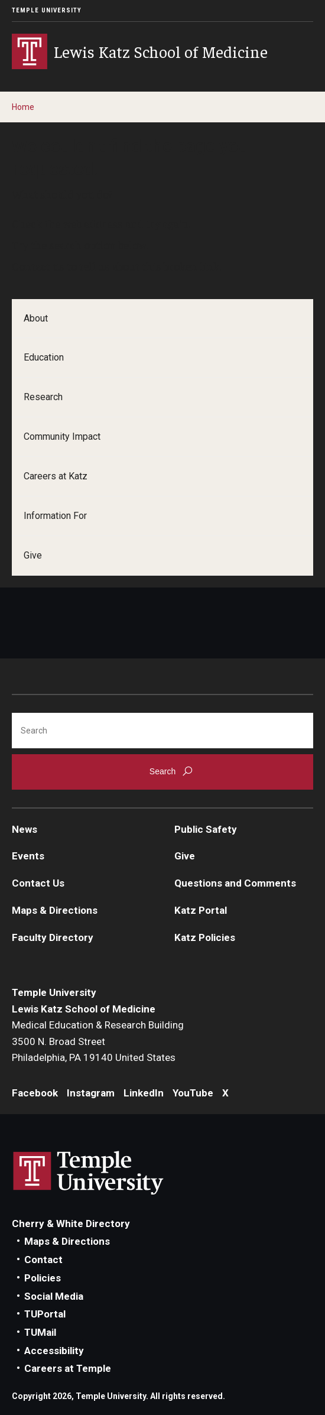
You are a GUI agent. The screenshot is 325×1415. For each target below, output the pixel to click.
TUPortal (45, 1314)
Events (28, 856)
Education (44, 357)
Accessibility (54, 1350)
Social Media (53, 1296)
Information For (55, 515)
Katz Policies (204, 937)
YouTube (193, 1093)
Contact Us (38, 883)
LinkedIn (144, 1093)
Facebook (35, 1093)
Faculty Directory (52, 937)
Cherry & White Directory (71, 1223)
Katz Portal (200, 910)
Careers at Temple (67, 1368)
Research (43, 397)
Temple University (47, 10)
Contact (43, 1259)
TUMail (40, 1332)
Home (23, 107)
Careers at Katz (55, 476)
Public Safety (205, 829)
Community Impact (62, 436)
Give (33, 555)
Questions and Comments (235, 883)
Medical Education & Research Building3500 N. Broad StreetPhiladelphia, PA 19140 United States (98, 1041)
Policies (42, 1278)
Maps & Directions (55, 910)
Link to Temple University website (88, 1173)
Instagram (91, 1093)
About (36, 318)
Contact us (38, 266)
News (24, 829)
